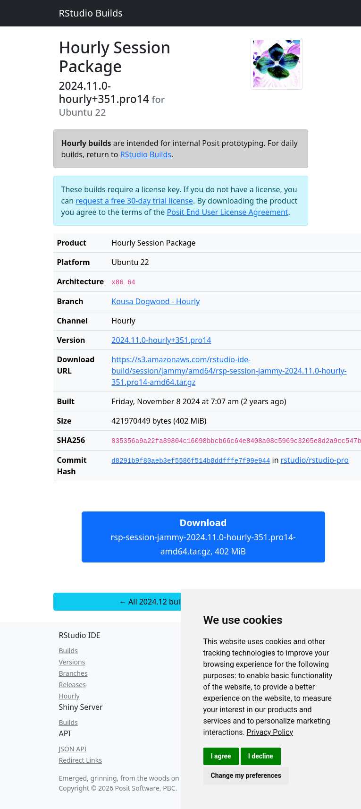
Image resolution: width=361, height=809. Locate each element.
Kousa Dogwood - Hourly (155, 301)
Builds (68, 650)
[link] (270, 732)
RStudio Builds (91, 13)
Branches (73, 673)
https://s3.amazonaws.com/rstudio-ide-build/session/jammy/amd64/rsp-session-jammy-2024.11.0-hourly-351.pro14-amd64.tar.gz (228, 370)
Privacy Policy (270, 732)
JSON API (73, 748)
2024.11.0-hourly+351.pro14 (161, 340)
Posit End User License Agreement (227, 212)
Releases (72, 684)
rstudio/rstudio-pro (315, 460)
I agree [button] (221, 756)
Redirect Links (80, 760)
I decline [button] (260, 756)
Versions (72, 661)
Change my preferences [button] (246, 775)
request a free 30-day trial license (134, 201)
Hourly (69, 695)
